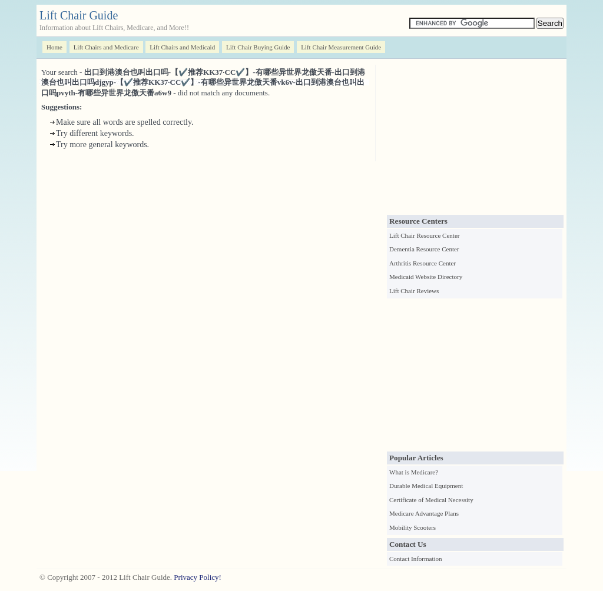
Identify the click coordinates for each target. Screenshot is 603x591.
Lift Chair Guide (78, 15)
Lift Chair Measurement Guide (341, 47)
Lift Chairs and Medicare (106, 47)
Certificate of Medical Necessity (431, 499)
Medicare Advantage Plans (424, 513)
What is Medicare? (413, 472)
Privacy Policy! (197, 577)
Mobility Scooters (412, 527)
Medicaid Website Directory (425, 276)
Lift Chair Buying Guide (258, 47)
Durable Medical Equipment (426, 485)
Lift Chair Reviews (414, 290)
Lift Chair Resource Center (424, 235)
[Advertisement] (475, 138)
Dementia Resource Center (424, 249)
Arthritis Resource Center (422, 263)
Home (54, 47)
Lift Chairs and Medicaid (182, 47)
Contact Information (415, 558)
